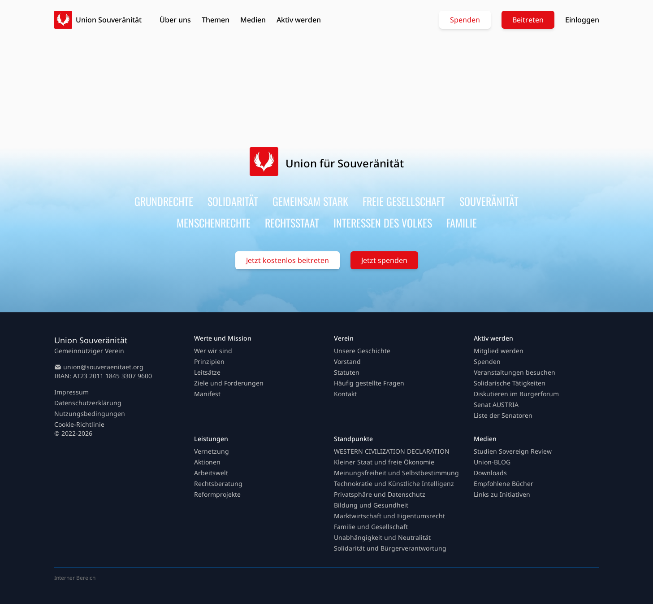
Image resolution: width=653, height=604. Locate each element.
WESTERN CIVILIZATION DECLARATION (392, 451)
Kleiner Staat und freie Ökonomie (384, 462)
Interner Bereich (74, 578)
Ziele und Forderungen (229, 383)
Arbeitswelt (211, 472)
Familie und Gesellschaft (371, 526)
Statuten (346, 372)
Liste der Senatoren (503, 415)
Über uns (175, 20)
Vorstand (347, 361)
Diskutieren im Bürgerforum (516, 394)
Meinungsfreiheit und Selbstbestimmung (396, 472)
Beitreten (528, 20)
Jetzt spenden (384, 260)
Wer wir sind (213, 350)
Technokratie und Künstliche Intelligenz (394, 483)
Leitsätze (207, 372)
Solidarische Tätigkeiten (509, 383)
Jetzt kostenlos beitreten (287, 260)
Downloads (490, 472)
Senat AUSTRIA (496, 404)
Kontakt (345, 394)
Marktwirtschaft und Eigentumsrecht (389, 516)
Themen (215, 20)
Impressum (71, 392)
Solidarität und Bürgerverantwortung (390, 548)
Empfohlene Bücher (503, 483)
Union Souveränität (109, 19)
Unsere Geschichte (362, 350)
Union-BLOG (492, 462)
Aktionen (207, 462)
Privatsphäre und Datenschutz (379, 494)
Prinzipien (209, 361)
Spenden (465, 20)
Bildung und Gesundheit (371, 505)
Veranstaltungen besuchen (514, 372)
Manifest (207, 394)
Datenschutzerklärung (87, 402)
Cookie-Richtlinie (79, 424)
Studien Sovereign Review (513, 451)
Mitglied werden (498, 350)
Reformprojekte (217, 494)
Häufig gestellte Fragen (369, 383)
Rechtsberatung (218, 483)
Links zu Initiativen (502, 494)
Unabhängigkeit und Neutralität (382, 537)
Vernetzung (211, 451)
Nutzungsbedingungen (89, 413)
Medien (253, 20)
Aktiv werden (299, 20)
